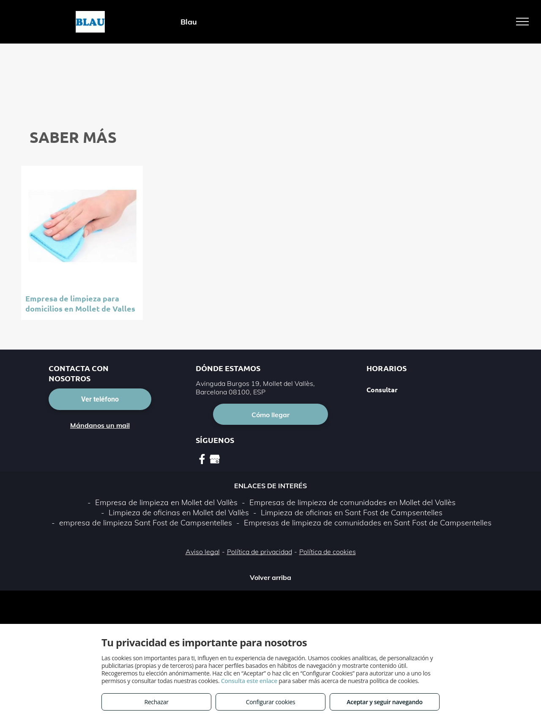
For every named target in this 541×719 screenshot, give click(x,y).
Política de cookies (327, 551)
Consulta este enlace (249, 681)
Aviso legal (203, 551)
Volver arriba (270, 577)
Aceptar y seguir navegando (384, 702)
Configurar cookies (270, 702)
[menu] (522, 22)
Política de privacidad (259, 551)
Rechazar (156, 702)
